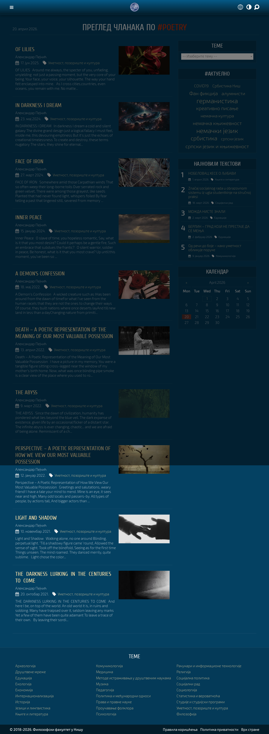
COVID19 (201, 85)
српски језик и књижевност (217, 146)
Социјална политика (193, 678)
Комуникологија (226, 255)
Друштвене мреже (30, 672)
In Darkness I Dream (38, 105)
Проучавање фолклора (114, 708)
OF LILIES (24, 49)
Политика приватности (219, 729)
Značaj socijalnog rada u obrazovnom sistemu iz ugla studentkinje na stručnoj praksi (219, 192)
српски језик (232, 139)
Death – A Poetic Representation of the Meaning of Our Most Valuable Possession (64, 333)
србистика (204, 138)
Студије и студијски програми (201, 702)
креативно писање (217, 108)
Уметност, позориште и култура (74, 63)
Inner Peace (28, 217)
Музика (102, 684)
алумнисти (233, 93)
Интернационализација (34, 696)
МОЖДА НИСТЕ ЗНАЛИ (206, 212)
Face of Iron (29, 161)
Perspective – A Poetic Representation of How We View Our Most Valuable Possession (63, 455)
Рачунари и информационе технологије (209, 666)
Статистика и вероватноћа (198, 696)
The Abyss (26, 392)
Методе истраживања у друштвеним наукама (133, 678)
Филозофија (186, 714)
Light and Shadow (36, 518)
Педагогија (105, 690)
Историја (22, 702)
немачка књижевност (217, 123)
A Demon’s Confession (40, 273)
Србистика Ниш (226, 85)
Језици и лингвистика (32, 708)
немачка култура (217, 115)
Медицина (104, 672)
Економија (24, 690)
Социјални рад (224, 202)
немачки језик (217, 130)
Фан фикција (203, 93)
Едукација (220, 217)
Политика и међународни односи (123, 696)
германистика (217, 100)
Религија (184, 672)
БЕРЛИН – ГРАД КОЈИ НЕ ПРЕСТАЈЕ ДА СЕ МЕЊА (219, 228)
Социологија (187, 690)
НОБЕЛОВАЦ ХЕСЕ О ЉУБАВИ (212, 173)
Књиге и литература (227, 179)
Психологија (106, 714)
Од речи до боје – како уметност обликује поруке (214, 248)
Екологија (23, 684)
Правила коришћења (180, 729)
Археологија (25, 666)
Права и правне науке (114, 702)
